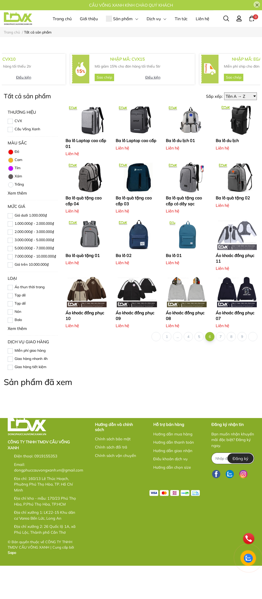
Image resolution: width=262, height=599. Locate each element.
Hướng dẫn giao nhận (172, 483)
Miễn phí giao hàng (30, 383)
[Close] (257, 4)
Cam (15, 193)
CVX (18, 154)
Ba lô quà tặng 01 (83, 288)
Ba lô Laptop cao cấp (136, 173)
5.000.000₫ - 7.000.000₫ (34, 281)
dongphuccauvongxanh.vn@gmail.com (48, 503)
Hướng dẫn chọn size (172, 500)
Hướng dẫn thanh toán (173, 475)
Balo (18, 352)
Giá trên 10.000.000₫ (32, 297)
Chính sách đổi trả (111, 480)
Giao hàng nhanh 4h (31, 391)
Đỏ (13, 185)
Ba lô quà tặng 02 (233, 231)
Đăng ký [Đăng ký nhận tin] (240, 491)
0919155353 (45, 489)
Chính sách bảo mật (112, 471)
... (178, 369)
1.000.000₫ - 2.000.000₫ (34, 256)
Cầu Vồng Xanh (27, 162)
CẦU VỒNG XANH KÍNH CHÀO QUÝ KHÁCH (131, 5)
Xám (15, 210)
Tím (14, 202)
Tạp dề (20, 336)
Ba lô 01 (174, 288)
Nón (18, 344)
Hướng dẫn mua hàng (172, 467)
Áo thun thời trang (30, 320)
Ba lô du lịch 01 (180, 173)
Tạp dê (20, 328)
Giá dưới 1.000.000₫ (31, 248)
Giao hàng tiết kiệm (30, 400)
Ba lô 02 (124, 288)
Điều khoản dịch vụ (170, 491)
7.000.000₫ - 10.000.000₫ (35, 289)
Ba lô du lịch (227, 173)
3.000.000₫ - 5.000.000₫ (34, 273)
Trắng (16, 218)
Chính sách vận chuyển (115, 488)
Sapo (12, 586)
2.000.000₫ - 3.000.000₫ (34, 264)
